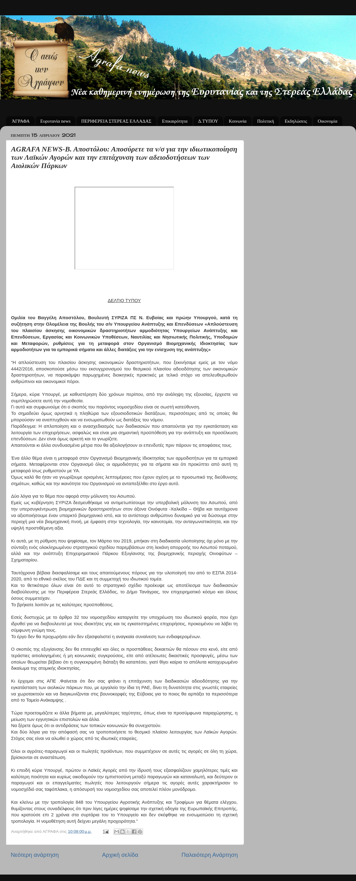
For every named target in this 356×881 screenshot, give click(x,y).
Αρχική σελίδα (120, 855)
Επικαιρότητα (175, 121)
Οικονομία (327, 121)
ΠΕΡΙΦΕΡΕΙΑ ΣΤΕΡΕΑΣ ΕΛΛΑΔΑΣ (116, 121)
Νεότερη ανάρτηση (35, 855)
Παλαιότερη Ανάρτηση (209, 855)
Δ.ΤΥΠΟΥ (208, 121)
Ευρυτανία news (55, 121)
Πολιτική (265, 121)
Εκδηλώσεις (296, 121)
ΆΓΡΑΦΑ (21, 121)
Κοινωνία (237, 121)
